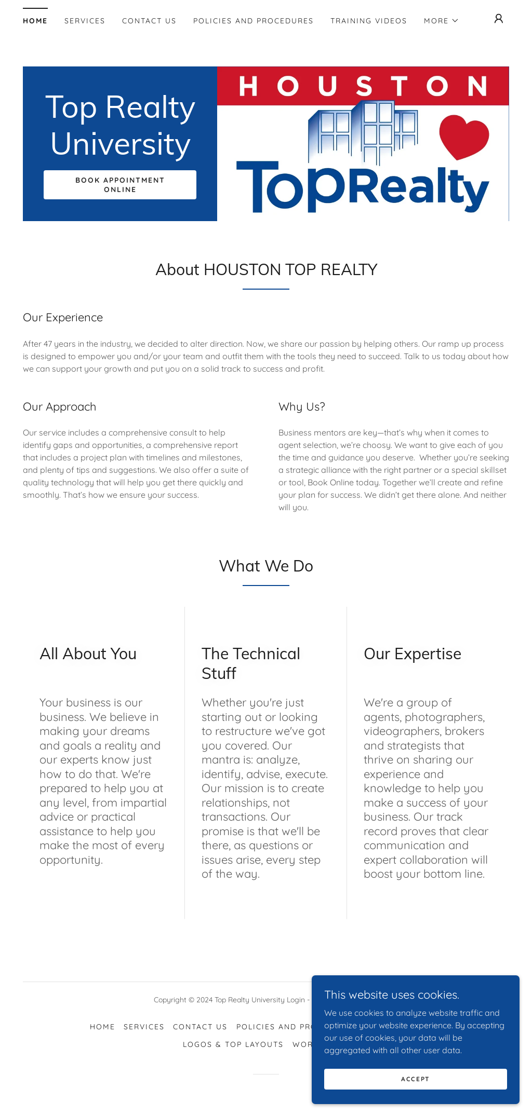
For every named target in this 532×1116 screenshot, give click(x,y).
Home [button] (102, 1026)
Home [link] (35, 20)
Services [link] (84, 20)
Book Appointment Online (120, 184)
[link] (120, 151)
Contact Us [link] (149, 20)
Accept (415, 1086)
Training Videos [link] (368, 20)
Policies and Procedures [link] (253, 20)
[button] (441, 21)
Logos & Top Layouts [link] (233, 1044)
